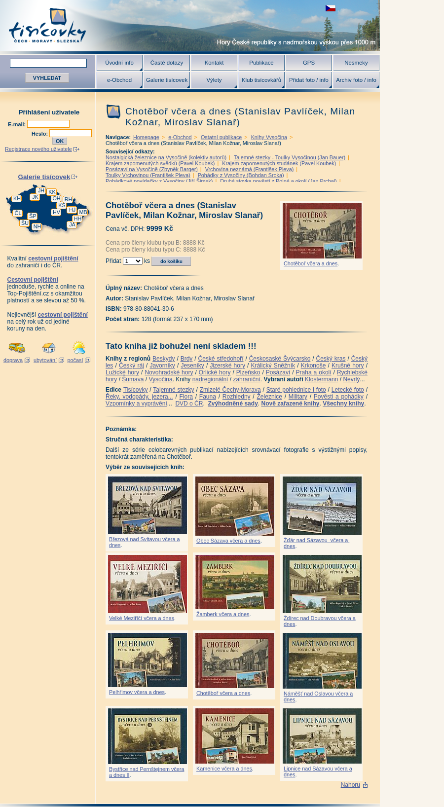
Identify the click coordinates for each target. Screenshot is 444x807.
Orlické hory (215, 372)
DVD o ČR (189, 403)
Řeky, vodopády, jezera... (139, 396)
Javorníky (162, 365)
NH (37, 226)
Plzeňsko (248, 372)
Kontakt (214, 63)
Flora (186, 396)
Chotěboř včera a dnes (310, 263)
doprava (13, 360)
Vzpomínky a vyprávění (136, 403)
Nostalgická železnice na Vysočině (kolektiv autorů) (166, 157)
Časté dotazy (166, 63)
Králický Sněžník (273, 365)
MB (83, 212)
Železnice (269, 396)
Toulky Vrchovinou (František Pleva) (148, 175)
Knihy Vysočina (269, 137)
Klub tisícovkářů (261, 80)
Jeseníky (192, 365)
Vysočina (160, 379)
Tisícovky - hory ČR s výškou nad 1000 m (190, 25)
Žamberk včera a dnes (222, 614)
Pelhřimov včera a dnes (137, 692)
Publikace (261, 63)
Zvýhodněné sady (233, 403)
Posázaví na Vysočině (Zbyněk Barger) (152, 169)
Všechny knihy (343, 403)
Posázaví (278, 372)
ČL (18, 213)
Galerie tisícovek (166, 80)
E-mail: (17, 124)
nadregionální (210, 379)
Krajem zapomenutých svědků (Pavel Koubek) (160, 163)
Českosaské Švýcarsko (280, 358)
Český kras (331, 358)
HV (56, 212)
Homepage (146, 137)
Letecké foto (348, 389)
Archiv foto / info (356, 80)
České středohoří (221, 358)
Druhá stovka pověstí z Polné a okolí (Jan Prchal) (278, 181)
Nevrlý (351, 379)
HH (78, 218)
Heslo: (40, 134)
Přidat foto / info (309, 80)
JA (72, 224)
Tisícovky (135, 389)
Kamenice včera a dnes (224, 768)
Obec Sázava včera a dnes (228, 541)
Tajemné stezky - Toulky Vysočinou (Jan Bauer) (289, 157)
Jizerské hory (227, 365)
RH (69, 199)
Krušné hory (348, 365)
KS (61, 205)
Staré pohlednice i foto (296, 389)
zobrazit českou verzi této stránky (330, 8)
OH (56, 198)
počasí (75, 360)
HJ (72, 210)
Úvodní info (119, 63)
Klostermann (321, 379)
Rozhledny (236, 396)
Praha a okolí (314, 372)
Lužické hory (122, 372)
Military (298, 396)
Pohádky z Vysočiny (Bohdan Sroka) (241, 175)
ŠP (32, 216)
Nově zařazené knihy (290, 403)
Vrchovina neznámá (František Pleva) (249, 169)
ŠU (25, 223)
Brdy (187, 358)
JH (41, 190)
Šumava (133, 379)
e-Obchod (119, 80)
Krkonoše (313, 365)
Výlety (214, 80)
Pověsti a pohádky (339, 396)
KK (51, 192)
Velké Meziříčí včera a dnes (141, 618)
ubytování (45, 360)
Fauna (207, 396)
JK (35, 197)
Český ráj (131, 365)
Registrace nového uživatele (38, 149)
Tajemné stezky (173, 389)
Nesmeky (356, 63)
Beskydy (163, 358)
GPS (309, 63)
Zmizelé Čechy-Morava (230, 389)
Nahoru (350, 784)
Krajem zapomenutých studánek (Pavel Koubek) (279, 163)
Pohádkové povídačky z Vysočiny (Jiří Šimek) (159, 181)
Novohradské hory (169, 372)
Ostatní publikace (221, 137)
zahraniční (246, 379)
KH (17, 198)
